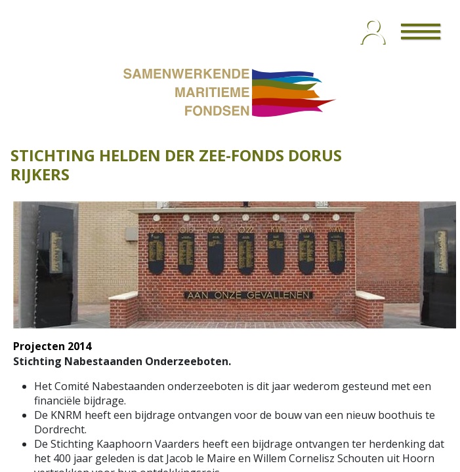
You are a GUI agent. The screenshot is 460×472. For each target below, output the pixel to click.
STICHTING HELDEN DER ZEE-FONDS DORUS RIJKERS (176, 164)
